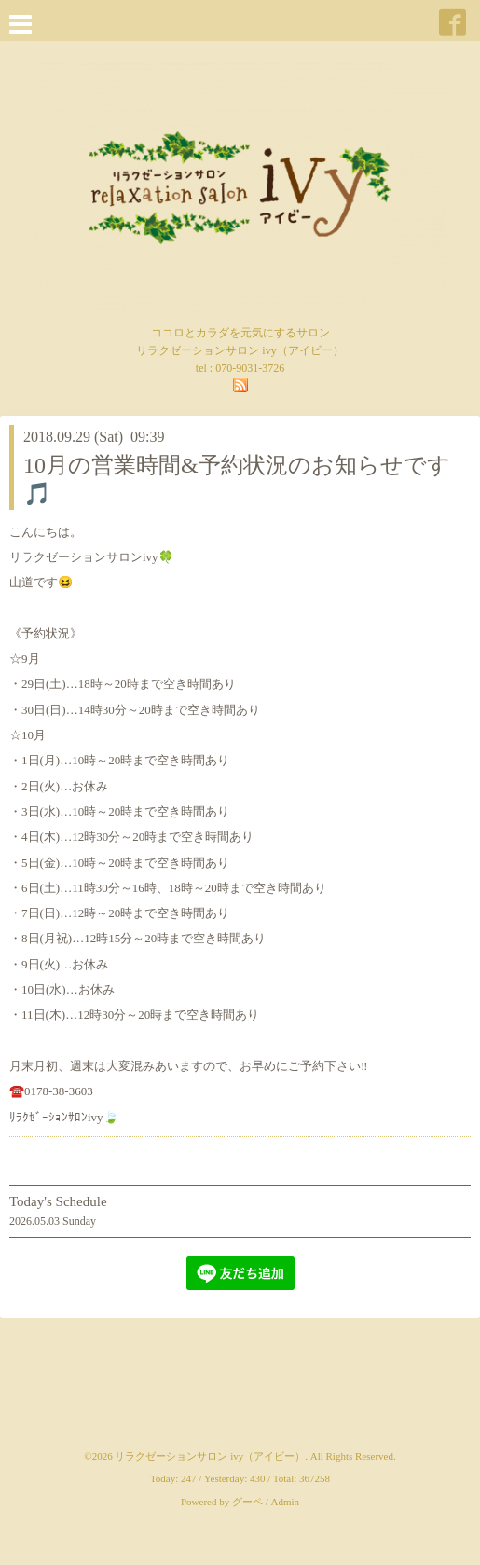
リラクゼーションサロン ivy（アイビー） (210, 1456)
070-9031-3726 (249, 368)
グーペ (247, 1501)
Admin (285, 1501)
